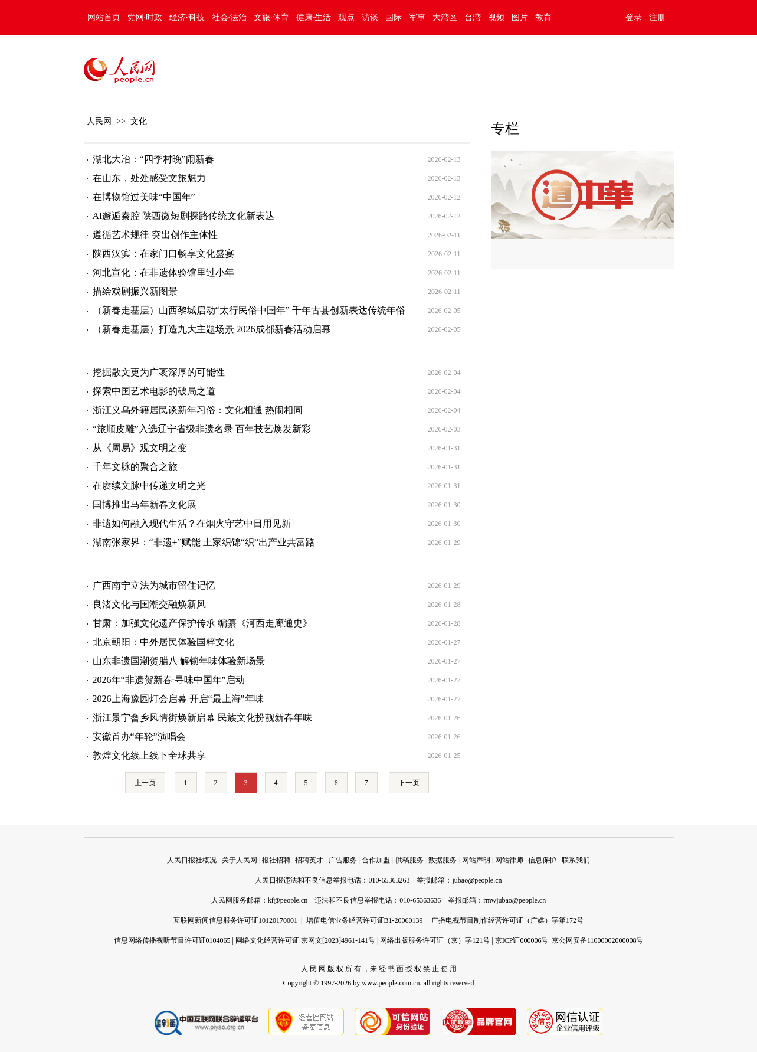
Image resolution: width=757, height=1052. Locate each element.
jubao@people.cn (477, 880)
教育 (543, 17)
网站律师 (509, 860)
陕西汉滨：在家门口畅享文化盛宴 (163, 254)
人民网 (99, 121)
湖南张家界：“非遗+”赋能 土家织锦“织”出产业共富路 (204, 542)
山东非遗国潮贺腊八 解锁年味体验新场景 (179, 661)
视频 (496, 17)
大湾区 (444, 17)
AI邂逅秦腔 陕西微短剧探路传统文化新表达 (184, 216)
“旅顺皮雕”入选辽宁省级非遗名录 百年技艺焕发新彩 (202, 429)
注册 (657, 17)
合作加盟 (376, 860)
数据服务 (442, 860)
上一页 (145, 783)
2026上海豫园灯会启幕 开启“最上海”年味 (178, 699)
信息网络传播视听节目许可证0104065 (172, 940)
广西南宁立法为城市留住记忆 (154, 585)
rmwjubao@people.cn (514, 900)
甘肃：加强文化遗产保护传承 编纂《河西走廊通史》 (202, 623)
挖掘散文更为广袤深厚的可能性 (159, 372)
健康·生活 (314, 17)
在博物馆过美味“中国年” (144, 197)
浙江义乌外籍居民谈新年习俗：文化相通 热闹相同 (198, 410)
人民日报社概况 (192, 860)
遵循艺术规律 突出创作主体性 (155, 235)
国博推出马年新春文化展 (144, 504)
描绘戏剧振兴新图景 (135, 291)
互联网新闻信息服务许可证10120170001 (235, 920)
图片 (520, 17)
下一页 (409, 783)
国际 (393, 17)
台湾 (472, 17)
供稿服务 (409, 860)
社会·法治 (229, 17)
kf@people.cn (287, 900)
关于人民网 (239, 860)
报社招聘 (276, 860)
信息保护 (542, 860)
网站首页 (103, 17)
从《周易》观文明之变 (140, 448)
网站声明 (476, 860)
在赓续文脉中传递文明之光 (149, 486)
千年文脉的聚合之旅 (135, 467)
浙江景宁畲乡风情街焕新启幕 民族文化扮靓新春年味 (202, 718)
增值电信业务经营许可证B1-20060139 (364, 920)
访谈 (370, 17)
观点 (346, 17)
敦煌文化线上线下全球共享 (149, 755)
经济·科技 (187, 17)
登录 (633, 17)
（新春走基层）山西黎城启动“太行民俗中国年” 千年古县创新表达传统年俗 (249, 310)
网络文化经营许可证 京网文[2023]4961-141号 (305, 940)
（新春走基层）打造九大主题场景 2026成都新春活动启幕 (212, 329)
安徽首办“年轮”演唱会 (139, 736)
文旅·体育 (271, 17)
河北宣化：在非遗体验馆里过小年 (163, 272)
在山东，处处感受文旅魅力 (149, 178)
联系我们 (576, 860)
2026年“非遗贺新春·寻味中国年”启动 (169, 680)
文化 (138, 121)
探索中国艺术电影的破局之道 (154, 391)
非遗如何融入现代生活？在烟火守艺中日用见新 (192, 523)
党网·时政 (145, 17)
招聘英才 (309, 860)
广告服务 (343, 860)
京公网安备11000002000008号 (598, 940)
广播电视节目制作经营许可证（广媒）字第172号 (507, 920)
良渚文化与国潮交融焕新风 (149, 604)
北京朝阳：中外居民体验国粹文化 (163, 642)
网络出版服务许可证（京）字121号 (435, 940)
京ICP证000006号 (522, 940)
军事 (417, 17)
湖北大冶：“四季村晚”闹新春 (153, 159)
